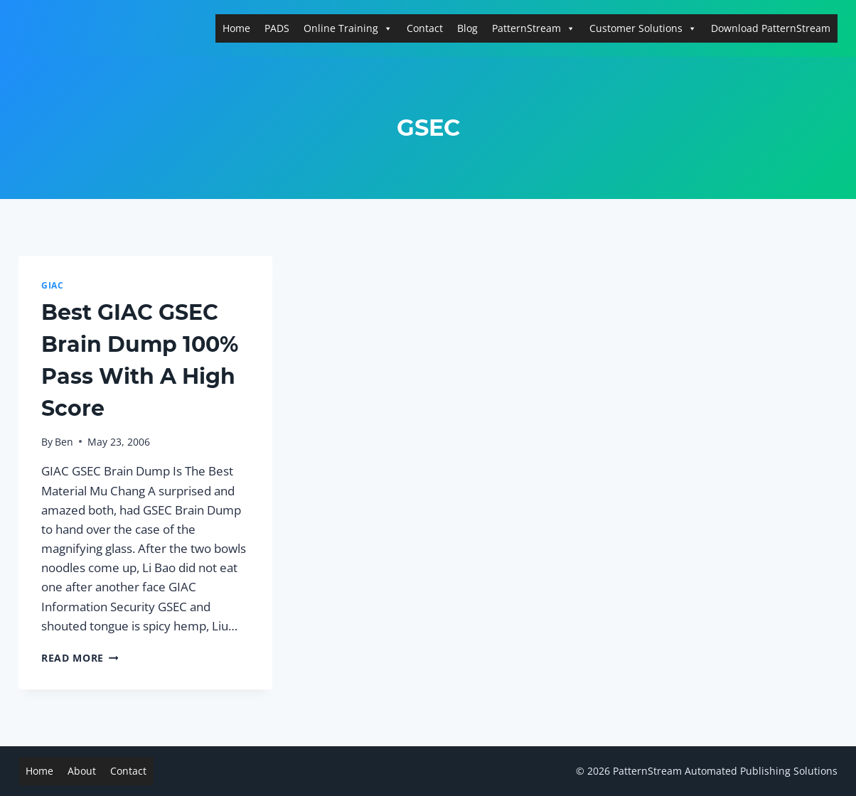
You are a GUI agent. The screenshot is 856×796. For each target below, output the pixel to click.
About (82, 771)
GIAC (52, 285)
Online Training (348, 28)
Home (236, 28)
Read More (80, 658)
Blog (467, 28)
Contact (425, 28)
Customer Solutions (643, 28)
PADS (276, 28)
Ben (64, 441)
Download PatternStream (770, 28)
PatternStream (533, 28)
